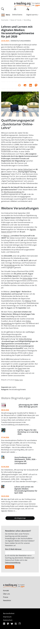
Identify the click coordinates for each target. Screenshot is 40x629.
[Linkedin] (4, 623)
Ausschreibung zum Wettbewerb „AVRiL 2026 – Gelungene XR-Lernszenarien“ (26, 460)
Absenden (9, 567)
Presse (5, 597)
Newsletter (7, 600)
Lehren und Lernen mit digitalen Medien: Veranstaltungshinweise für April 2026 (25, 490)
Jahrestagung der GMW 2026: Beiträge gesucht (28, 405)
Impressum (7, 617)
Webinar (6, 236)
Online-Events (17, 15)
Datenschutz (7, 620)
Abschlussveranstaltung (12, 192)
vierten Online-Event (25, 169)
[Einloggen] (15, 9)
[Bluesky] (12, 623)
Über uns (6, 594)
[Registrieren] (27, 9)
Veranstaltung (9, 265)
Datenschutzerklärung (12, 562)
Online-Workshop (25, 339)
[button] (3, 15)
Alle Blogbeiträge (20, 518)
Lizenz (21, 380)
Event (20, 368)
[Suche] (2, 9)
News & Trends (16, 20)
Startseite (4, 20)
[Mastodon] (8, 623)
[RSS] (16, 623)
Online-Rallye (27, 278)
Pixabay (17, 380)
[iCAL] (20, 623)
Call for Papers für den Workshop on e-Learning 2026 (28, 432)
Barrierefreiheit (8, 613)
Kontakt (6, 590)
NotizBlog (27, 20)
